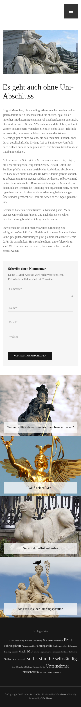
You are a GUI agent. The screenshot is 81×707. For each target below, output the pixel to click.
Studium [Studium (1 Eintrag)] (28, 667)
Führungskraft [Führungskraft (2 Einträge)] (12, 645)
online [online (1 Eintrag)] (36, 652)
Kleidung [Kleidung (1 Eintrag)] (7, 652)
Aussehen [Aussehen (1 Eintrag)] (28, 641)
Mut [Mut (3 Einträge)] (30, 651)
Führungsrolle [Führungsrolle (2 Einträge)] (43, 645)
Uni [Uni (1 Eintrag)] (43, 667)
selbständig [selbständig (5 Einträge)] (66, 658)
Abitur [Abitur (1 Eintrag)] (11, 641)
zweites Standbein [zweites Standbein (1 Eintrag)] (53, 672)
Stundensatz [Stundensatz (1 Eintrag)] (37, 667)
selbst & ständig (32, 694)
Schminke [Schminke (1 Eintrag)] (73, 652)
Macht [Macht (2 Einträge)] (22, 651)
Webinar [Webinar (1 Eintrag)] (42, 672)
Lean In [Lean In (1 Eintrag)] (15, 652)
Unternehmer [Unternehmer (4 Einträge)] (57, 666)
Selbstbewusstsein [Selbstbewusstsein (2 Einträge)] (15, 659)
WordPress (46, 698)
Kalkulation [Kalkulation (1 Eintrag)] (72, 646)
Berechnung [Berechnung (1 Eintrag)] (37, 641)
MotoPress (60, 694)
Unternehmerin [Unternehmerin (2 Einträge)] (30, 672)
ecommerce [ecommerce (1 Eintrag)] (58, 641)
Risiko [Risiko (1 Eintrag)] (65, 652)
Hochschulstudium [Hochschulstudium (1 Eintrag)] (60, 646)
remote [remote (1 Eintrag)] (60, 652)
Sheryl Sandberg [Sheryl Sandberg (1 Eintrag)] (18, 667)
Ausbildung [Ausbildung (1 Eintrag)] (19, 641)
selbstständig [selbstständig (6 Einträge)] (40, 658)
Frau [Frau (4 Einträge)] (68, 639)
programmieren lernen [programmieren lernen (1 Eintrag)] (48, 652)
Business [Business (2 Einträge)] (48, 640)
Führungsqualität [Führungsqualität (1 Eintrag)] (28, 646)
